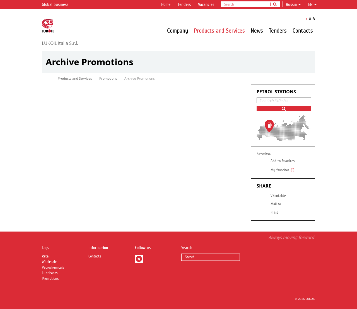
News (257, 30)
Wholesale (49, 262)
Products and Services (219, 30)
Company (177, 30)
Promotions (108, 78)
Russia (293, 4)
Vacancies (206, 4)
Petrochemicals (53, 267)
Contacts (303, 30)
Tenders (184, 4)
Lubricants (50, 273)
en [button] (312, 4)
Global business (58, 5)
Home (165, 4)
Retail (46, 256)
